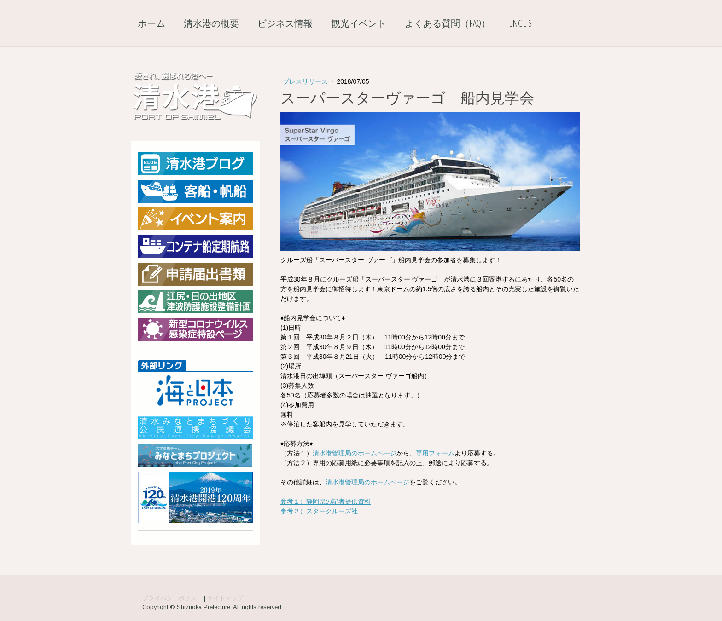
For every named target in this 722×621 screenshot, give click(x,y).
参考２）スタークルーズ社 (319, 511)
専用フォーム (435, 453)
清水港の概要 (211, 23)
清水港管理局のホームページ (354, 453)
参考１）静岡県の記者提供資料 (325, 501)
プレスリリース (306, 81)
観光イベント (358, 23)
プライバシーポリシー (172, 598)
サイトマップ (225, 598)
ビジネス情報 (285, 23)
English (523, 23)
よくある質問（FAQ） (447, 23)
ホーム (151, 23)
